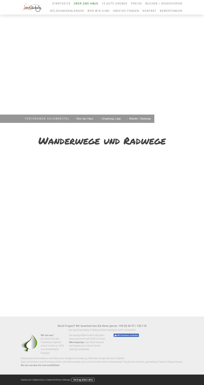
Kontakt (150, 10)
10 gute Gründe (115, 3)
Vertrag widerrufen (83, 380)
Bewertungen (171, 10)
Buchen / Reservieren (163, 3)
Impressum (26, 380)
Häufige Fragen (126, 10)
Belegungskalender (67, 10)
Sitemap (66, 380)
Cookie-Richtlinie (53, 380)
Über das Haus (86, 3)
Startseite (61, 3)
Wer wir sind (98, 10)
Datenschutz (39, 380)
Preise (136, 3)
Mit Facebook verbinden (126, 335)
